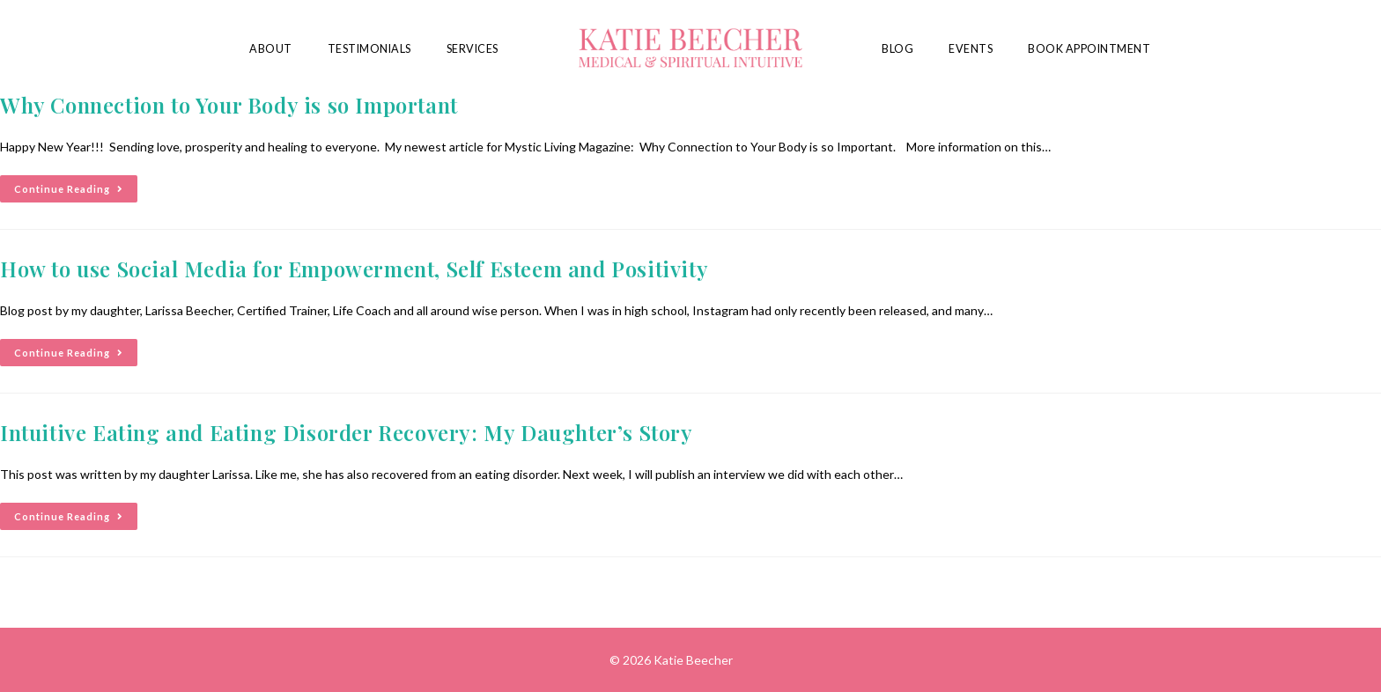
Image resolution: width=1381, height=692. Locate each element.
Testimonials (369, 48)
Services (472, 48)
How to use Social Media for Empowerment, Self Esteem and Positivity (354, 268)
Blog (897, 48)
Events (971, 48)
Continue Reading (75, 185)
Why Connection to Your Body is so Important (229, 105)
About (270, 48)
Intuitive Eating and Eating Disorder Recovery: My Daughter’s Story (346, 432)
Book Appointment (1089, 48)
